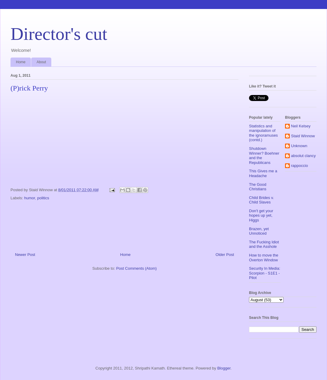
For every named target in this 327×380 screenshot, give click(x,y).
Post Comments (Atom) (136, 268)
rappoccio (299, 165)
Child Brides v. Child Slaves (261, 200)
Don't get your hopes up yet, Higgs (261, 215)
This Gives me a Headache (263, 173)
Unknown (299, 146)
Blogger (223, 368)
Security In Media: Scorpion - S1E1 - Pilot (264, 273)
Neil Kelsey (300, 126)
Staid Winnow (303, 136)
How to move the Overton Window (263, 257)
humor (29, 198)
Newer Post (25, 254)
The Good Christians (257, 186)
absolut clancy (303, 155)
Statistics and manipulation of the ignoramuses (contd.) (263, 133)
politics (43, 198)
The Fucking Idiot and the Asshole (264, 244)
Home (21, 62)
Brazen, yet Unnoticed (259, 231)
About (41, 62)
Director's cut (58, 34)
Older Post (225, 254)
